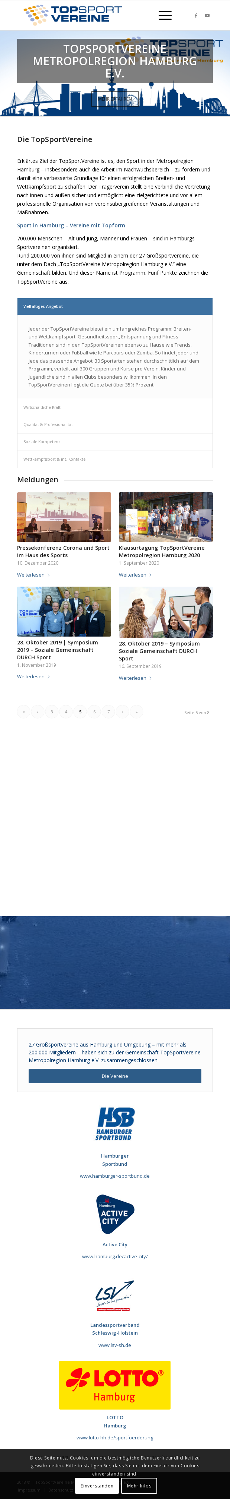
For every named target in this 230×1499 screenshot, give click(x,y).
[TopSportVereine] (95, 15)
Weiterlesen (34, 574)
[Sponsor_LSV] (115, 1294)
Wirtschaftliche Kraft (42, 407)
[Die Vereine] (115, 1076)
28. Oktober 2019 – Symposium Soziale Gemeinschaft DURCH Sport (159, 651)
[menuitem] (161, 15)
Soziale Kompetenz (42, 441)
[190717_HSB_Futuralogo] (115, 1123)
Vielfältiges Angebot (43, 306)
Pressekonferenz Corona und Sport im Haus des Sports (63, 551)
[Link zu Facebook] (196, 15)
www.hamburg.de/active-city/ (115, 1256)
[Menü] (161, 15)
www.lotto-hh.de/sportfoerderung (115, 1437)
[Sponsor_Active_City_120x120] (115, 1214)
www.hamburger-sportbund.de (115, 1176)
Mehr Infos (139, 1486)
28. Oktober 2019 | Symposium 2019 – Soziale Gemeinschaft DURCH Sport (57, 650)
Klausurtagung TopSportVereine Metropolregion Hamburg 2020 (162, 551)
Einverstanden (97, 1486)
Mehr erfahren (115, 99)
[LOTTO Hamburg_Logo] (115, 1385)
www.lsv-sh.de (114, 1345)
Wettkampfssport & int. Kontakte (54, 459)
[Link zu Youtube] (207, 15)
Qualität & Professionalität (48, 424)
